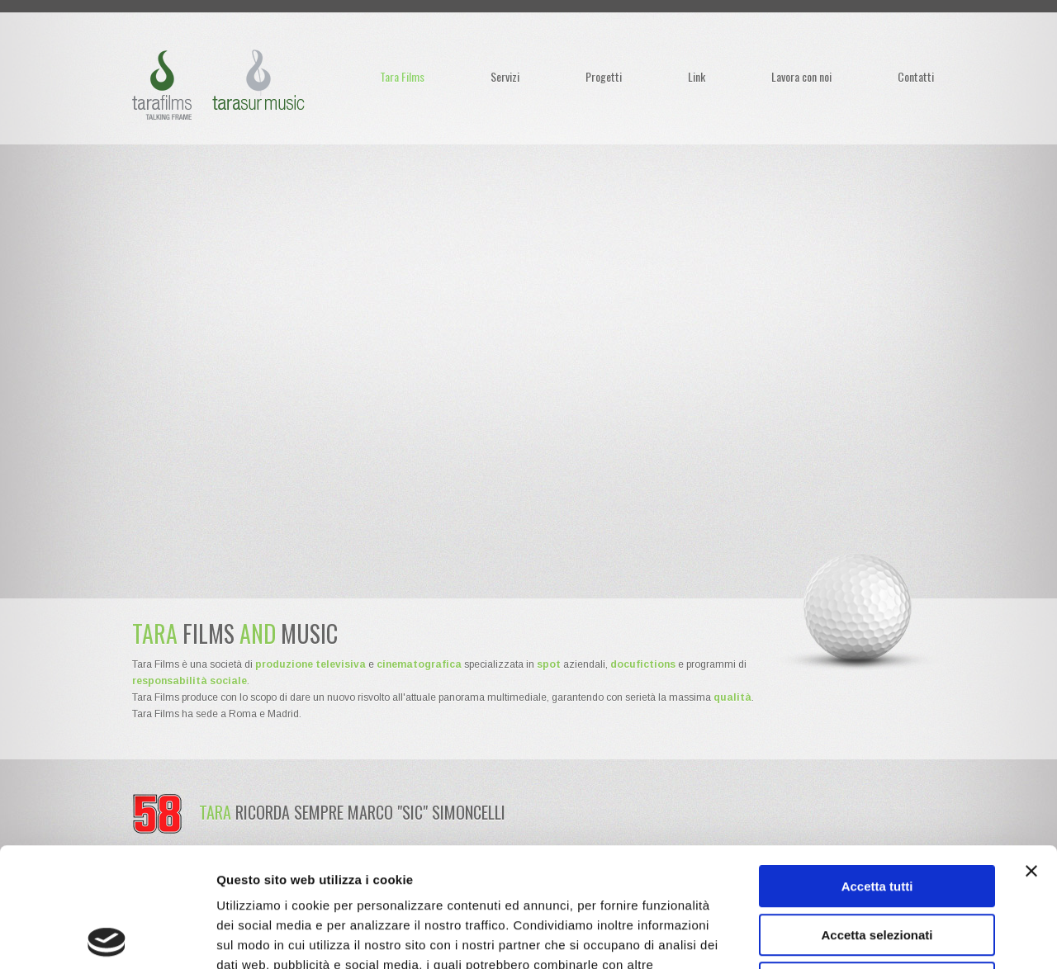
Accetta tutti (877, 767)
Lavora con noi (801, 76)
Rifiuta (877, 864)
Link (696, 76)
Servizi (505, 76)
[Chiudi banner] (1031, 752)
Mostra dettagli (868, 936)
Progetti (603, 76)
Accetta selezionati (876, 816)
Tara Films (402, 76)
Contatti (916, 76)
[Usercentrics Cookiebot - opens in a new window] (107, 936)
